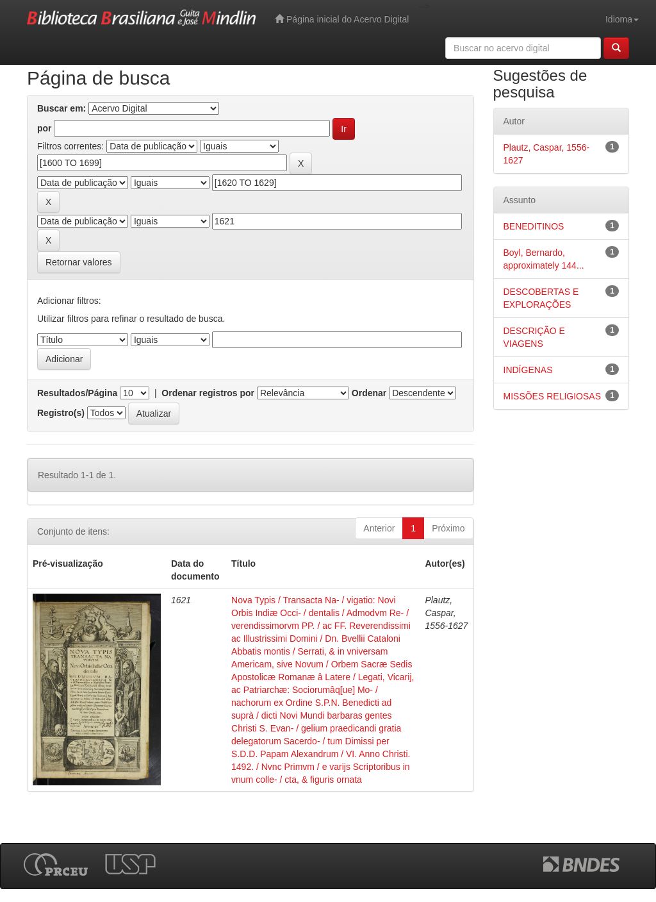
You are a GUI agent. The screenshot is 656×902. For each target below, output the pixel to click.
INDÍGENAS (528, 370)
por (44, 128)
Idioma (622, 19)
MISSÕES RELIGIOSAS (553, 396)
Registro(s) (61, 413)
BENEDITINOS (534, 226)
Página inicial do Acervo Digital (342, 18)
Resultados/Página (77, 393)
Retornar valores (78, 262)
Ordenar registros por (207, 393)
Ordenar (369, 393)
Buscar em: (61, 108)
